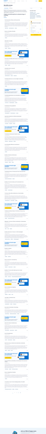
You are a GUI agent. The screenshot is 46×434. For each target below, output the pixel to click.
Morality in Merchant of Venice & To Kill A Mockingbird (14, 231)
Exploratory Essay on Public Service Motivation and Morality (15, 343)
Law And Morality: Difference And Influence (12, 144)
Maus (8, 228)
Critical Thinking (7, 313)
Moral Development (7, 75)
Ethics (5, 228)
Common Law (6, 102)
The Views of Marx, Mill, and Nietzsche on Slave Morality (14, 193)
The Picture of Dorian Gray (11, 218)
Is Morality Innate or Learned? (10, 68)
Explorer (6, 350)
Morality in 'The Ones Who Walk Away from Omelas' (13, 270)
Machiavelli (10, 123)
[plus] (40, 29)
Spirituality (9, 48)
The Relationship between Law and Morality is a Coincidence (15, 95)
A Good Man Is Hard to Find (8, 389)
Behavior (14, 2)
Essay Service (5, 2)
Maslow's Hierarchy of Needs (33, 14)
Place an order (8, 55)
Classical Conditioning (32, 13)
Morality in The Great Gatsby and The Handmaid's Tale (14, 181)
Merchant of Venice (7, 239)
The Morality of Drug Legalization (10, 105)
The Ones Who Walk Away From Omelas (16, 276)
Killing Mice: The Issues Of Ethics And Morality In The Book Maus (15, 221)
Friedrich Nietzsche (7, 200)
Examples (8, 2)
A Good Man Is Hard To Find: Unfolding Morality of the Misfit (15, 381)
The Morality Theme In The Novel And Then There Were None (15, 171)
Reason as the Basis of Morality (10, 31)
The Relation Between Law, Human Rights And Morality (14, 78)
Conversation (6, 123)
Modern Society (11, 141)
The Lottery (9, 276)
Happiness (6, 294)
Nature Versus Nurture (32, 15)
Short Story (16, 389)
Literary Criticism (12, 330)
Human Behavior (38, 15)
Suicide (13, 162)
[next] (18, 392)
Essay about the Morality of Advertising (11, 307)
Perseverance (31, 12)
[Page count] (36, 29)
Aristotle (6, 65)
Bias (34, 12)
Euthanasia (6, 141)
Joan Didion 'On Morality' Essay (10, 297)
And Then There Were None (8, 178)
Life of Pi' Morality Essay (9, 333)
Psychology (11, 2)
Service (12, 350)
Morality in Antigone (8, 248)
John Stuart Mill (12, 200)
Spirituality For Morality (8, 40)
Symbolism (9, 256)
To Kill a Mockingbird (16, 239)
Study (12, 294)
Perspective (15, 75)
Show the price (36, 34)
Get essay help (23, 90)
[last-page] (20, 392)
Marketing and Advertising (13, 313)
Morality (6, 37)
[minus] (31, 29)
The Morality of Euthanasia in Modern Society (12, 134)
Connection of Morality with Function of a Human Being (14, 58)
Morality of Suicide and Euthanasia (11, 154)
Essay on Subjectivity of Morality (10, 372)
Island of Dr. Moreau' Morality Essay (11, 322)
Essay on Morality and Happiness (10, 287)
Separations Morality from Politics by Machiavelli (13, 116)
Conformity (38, 13)
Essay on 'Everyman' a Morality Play (11, 259)
